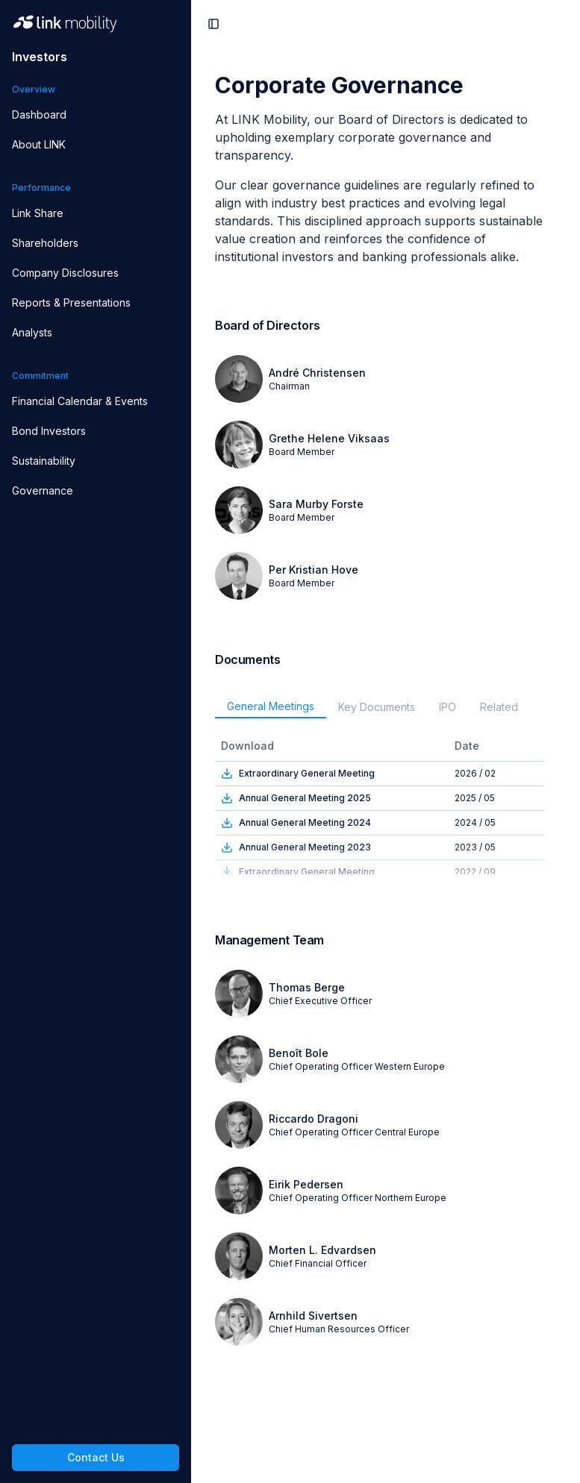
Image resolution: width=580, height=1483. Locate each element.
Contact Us (96, 1457)
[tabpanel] (385, 802)
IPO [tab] (447, 706)
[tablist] (385, 707)
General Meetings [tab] (270, 706)
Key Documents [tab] (376, 706)
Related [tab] (499, 706)
